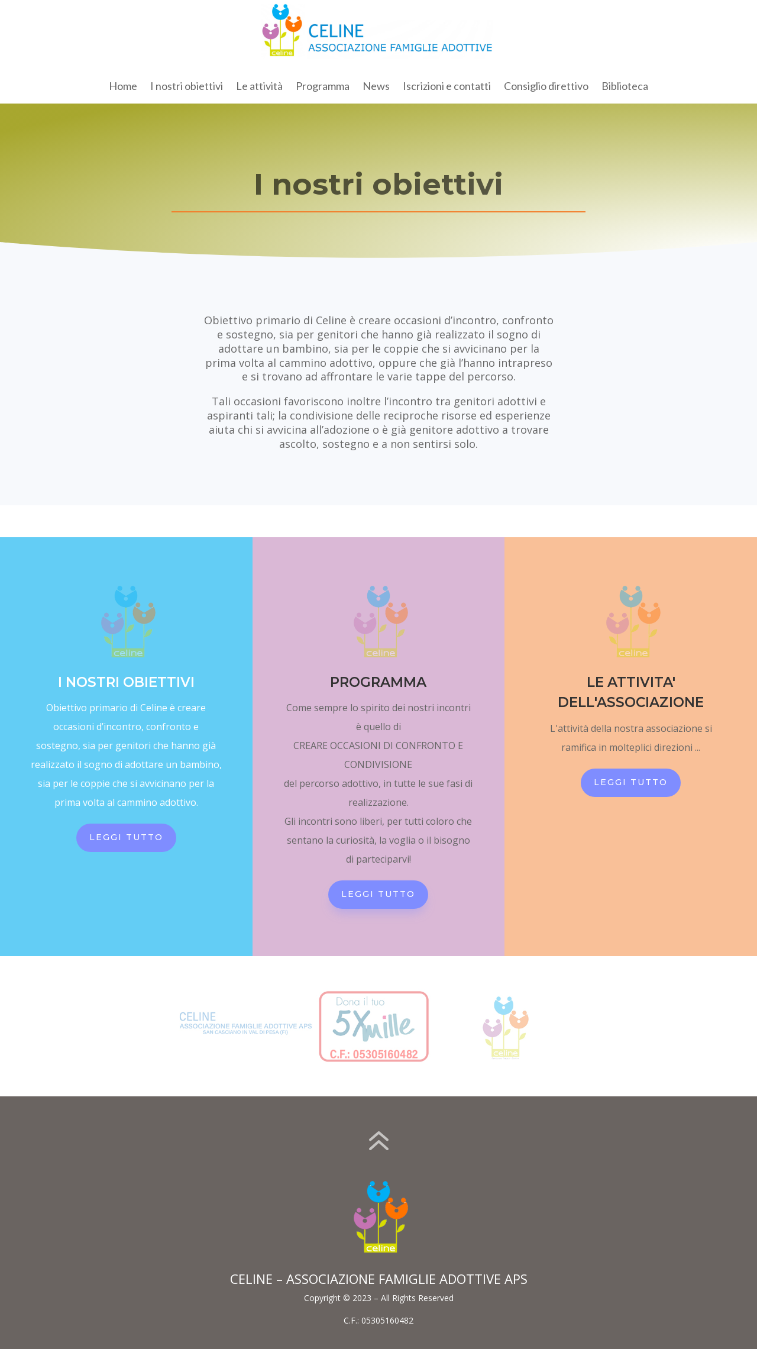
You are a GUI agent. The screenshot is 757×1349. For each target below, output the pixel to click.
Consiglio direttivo (546, 87)
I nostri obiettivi (186, 87)
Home (123, 87)
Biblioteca (624, 87)
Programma (323, 87)
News (376, 87)
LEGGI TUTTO (126, 837)
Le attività (259, 87)
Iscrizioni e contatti (447, 87)
